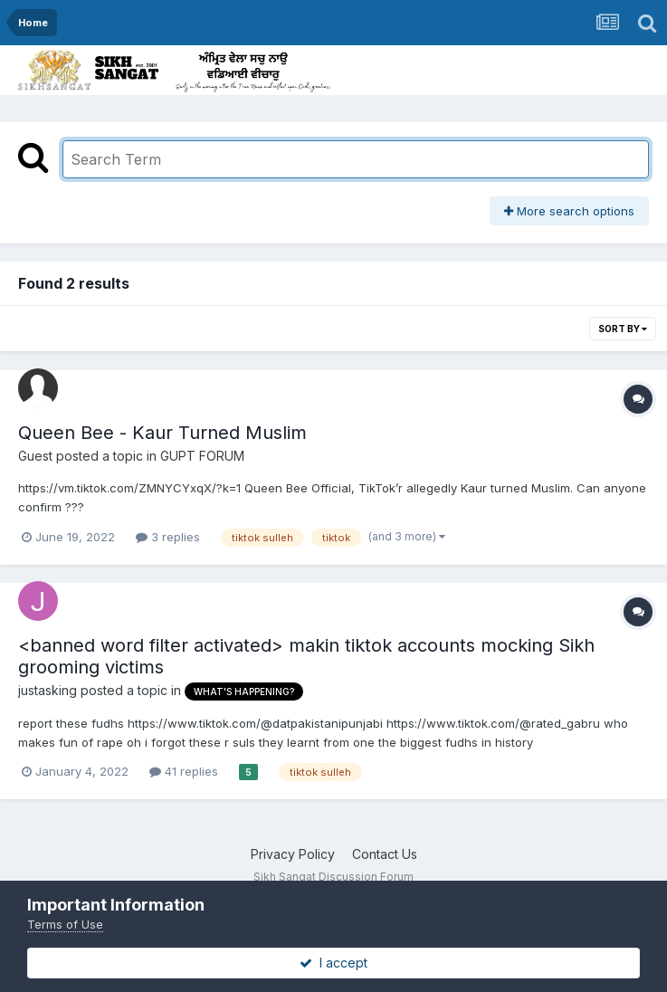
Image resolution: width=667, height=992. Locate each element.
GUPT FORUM (202, 455)
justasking (47, 690)
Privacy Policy (293, 854)
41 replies (183, 771)
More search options (569, 211)
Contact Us (384, 854)
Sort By (622, 328)
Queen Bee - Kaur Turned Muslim (162, 433)
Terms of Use (65, 924)
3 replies (168, 536)
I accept (333, 962)
